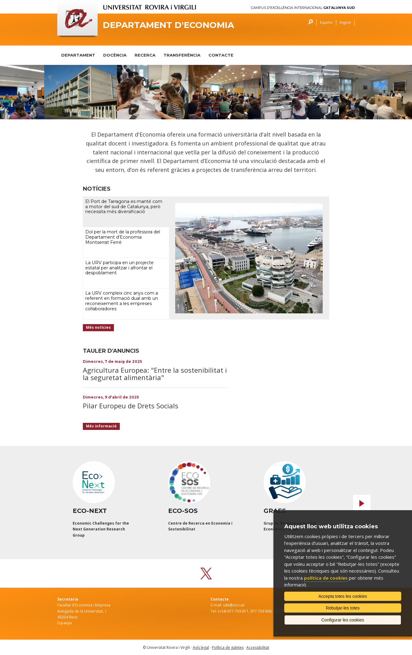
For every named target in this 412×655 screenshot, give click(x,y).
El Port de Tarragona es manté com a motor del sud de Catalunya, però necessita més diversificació (123, 207)
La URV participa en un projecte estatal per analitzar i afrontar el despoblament (119, 268)
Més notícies (98, 327)
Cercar (309, 22)
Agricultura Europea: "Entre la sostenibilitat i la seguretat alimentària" (155, 373)
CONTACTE (220, 55)
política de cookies (326, 578)
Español (326, 22)
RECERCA (145, 55)
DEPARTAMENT (78, 55)
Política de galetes (228, 647)
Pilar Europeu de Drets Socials (130, 405)
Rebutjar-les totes (343, 607)
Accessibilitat (257, 647)
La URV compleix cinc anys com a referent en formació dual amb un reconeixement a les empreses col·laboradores (121, 300)
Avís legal (201, 647)
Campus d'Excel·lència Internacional (303, 8)
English (345, 22)
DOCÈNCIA (115, 55)
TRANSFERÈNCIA (182, 55)
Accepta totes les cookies (342, 596)
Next (361, 503)
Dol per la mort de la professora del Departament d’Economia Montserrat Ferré (122, 237)
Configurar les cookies (342, 619)
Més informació (101, 426)
